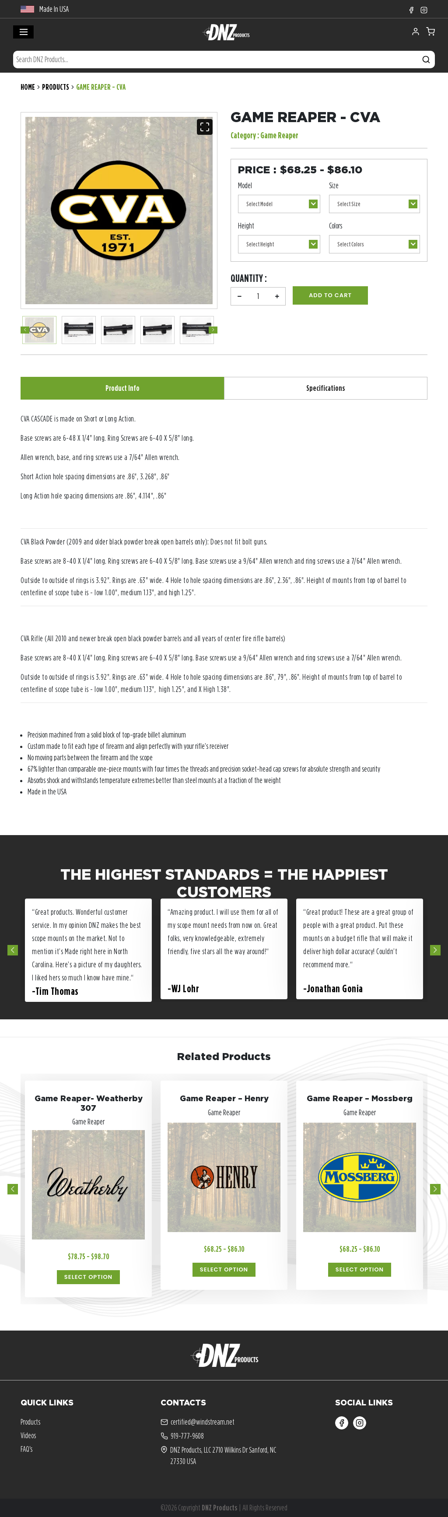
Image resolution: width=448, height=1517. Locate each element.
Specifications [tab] (325, 388)
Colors (335, 225)
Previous (25, 330)
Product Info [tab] (122, 388)
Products (55, 87)
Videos (28, 1435)
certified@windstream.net (197, 1422)
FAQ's (26, 1449)
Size (334, 185)
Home (28, 87)
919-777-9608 (182, 1436)
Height (246, 225)
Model (245, 185)
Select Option (88, 1277)
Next (213, 330)
